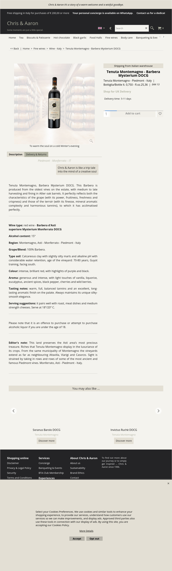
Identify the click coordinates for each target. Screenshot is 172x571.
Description (16, 154)
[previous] (160, 36)
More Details (86, 530)
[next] (163, 36)
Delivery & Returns (36, 154)
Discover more (47, 440)
